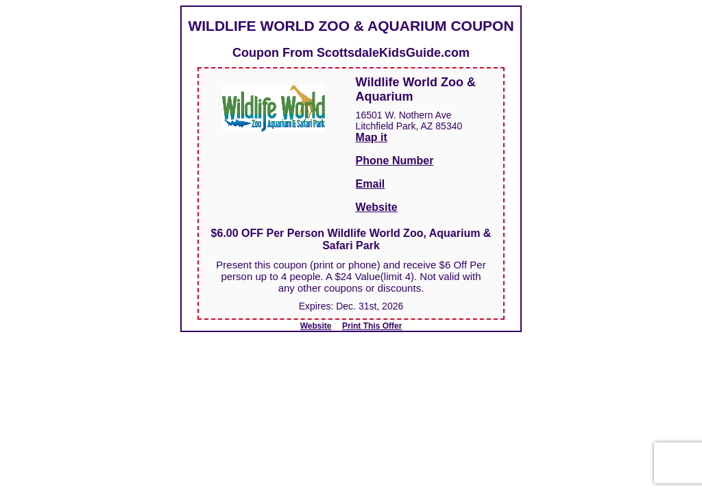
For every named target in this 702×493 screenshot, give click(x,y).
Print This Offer (372, 326)
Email (370, 184)
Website (377, 207)
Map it (371, 137)
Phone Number (395, 160)
